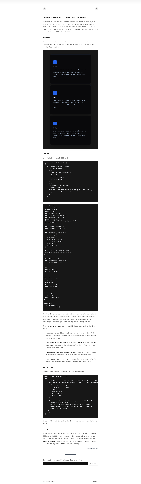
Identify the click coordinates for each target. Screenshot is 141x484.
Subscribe (93, 464)
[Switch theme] (95, 481)
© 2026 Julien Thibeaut (49, 481)
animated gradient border (51, 441)
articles (62, 444)
